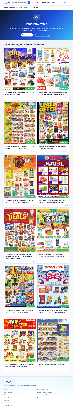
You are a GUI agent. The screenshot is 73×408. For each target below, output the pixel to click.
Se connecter (64, 2)
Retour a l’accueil (27, 35)
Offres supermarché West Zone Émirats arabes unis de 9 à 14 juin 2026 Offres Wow (19, 367)
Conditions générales (43, 395)
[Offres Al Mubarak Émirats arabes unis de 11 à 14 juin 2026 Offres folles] (53, 124)
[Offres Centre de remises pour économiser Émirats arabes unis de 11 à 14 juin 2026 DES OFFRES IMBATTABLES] (20, 232)
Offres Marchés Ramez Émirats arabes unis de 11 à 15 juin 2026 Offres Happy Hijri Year (53, 94)
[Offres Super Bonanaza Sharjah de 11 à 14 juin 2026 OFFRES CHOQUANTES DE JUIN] (20, 124)
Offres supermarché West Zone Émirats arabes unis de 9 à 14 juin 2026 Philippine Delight (53, 313)
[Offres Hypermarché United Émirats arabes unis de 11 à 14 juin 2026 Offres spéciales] (53, 178)
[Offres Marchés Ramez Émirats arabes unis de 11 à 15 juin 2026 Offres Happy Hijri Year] (53, 69)
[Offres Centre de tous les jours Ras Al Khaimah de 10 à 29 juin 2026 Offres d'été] (53, 232)
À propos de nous (42, 389)
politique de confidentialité (44, 392)
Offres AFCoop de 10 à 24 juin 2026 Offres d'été (52, 367)
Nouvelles (26, 7)
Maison (6, 7)
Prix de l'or (19, 7)
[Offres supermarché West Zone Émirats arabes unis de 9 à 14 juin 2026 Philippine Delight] (53, 288)
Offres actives (8, 392)
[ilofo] (7, 2)
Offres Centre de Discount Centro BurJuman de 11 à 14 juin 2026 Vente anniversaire (19, 313)
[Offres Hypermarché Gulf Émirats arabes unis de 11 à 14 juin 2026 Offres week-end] (20, 178)
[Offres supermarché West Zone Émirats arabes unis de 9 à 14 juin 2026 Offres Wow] (20, 342)
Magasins (12, 7)
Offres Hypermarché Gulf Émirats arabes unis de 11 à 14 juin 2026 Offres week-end (19, 203)
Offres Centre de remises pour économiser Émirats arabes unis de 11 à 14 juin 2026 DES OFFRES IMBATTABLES (19, 258)
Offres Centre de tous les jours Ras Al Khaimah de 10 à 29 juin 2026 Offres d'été (51, 257)
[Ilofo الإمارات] (8, 381)
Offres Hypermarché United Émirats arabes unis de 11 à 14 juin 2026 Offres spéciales (52, 203)
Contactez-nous (42, 398)
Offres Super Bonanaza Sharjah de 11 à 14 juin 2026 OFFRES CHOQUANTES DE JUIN (19, 149)
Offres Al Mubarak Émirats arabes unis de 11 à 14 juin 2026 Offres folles (53, 149)
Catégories (36, 7)
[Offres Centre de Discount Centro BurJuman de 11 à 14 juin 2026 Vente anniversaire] (20, 288)
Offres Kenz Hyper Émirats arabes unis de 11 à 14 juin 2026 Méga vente (19, 94)
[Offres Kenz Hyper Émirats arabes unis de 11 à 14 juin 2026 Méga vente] (20, 69)
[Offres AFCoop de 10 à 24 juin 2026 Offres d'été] (53, 342)
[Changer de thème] (33, 2)
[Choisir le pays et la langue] (47, 2)
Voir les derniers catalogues (43, 35)
